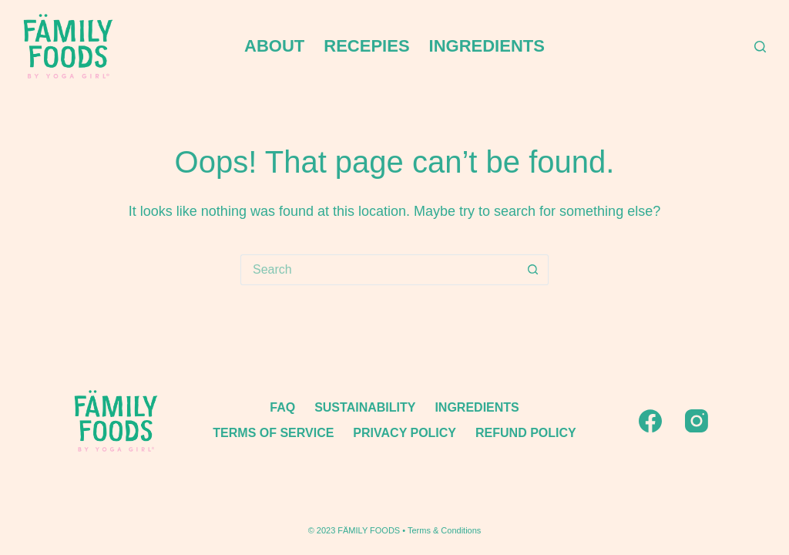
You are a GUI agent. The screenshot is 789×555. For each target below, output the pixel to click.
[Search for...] (379, 269)
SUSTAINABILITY (364, 407)
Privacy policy (404, 432)
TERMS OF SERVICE (273, 432)
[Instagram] (696, 420)
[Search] (760, 46)
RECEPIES (366, 46)
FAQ (282, 407)
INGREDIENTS (487, 46)
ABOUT (274, 46)
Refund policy (525, 432)
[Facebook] (650, 420)
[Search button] (533, 269)
